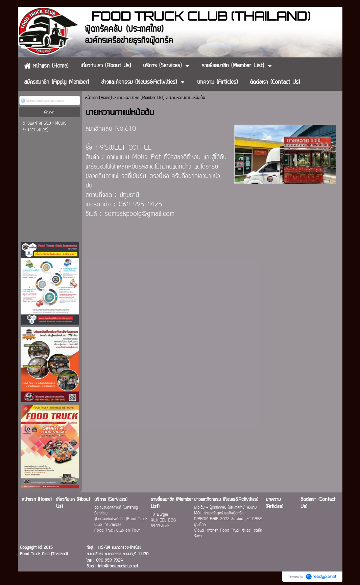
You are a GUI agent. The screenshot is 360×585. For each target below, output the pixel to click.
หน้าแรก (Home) (98, 97)
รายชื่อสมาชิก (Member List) (141, 97)
